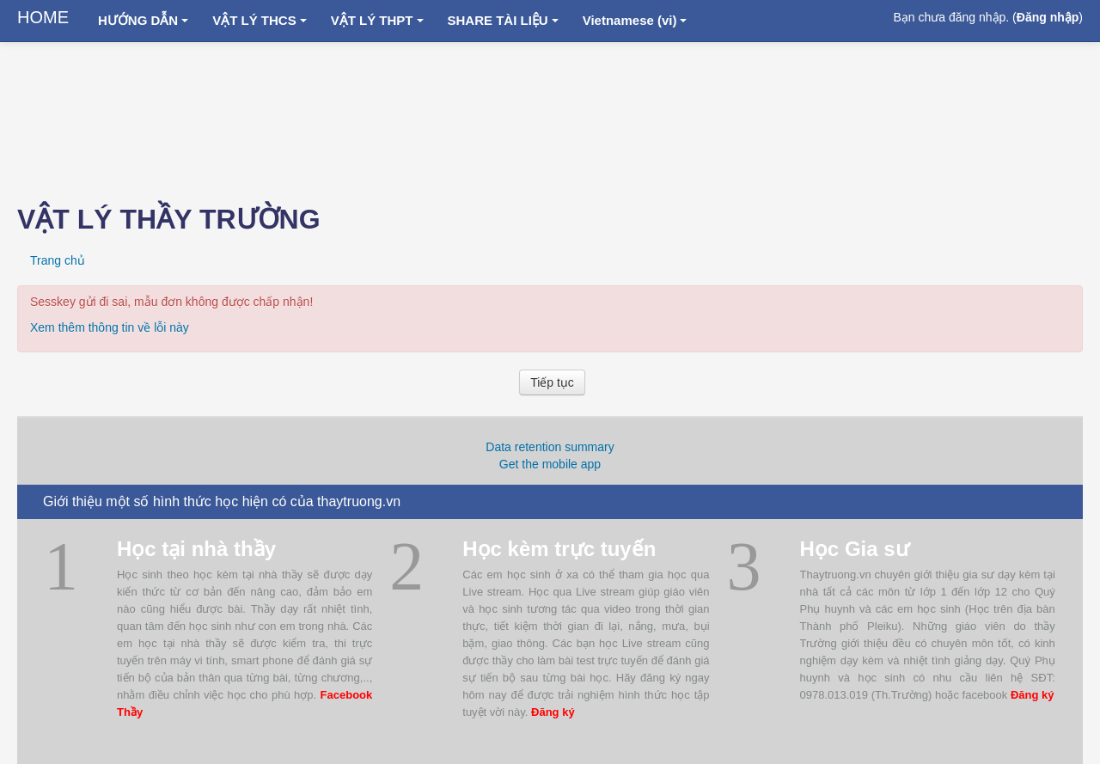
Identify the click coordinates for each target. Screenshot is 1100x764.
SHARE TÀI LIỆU (503, 20)
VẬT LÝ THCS (259, 20)
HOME (43, 17)
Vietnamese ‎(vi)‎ (635, 20)
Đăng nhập (1048, 17)
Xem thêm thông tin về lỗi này (109, 327)
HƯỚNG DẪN (143, 20)
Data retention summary (550, 447)
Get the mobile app (550, 464)
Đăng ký (553, 712)
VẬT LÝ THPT (377, 20)
